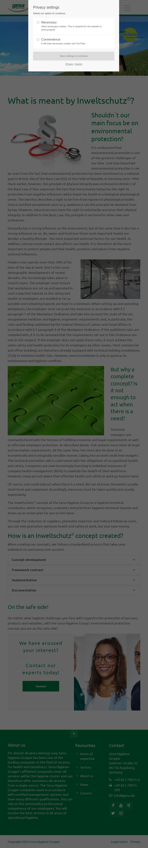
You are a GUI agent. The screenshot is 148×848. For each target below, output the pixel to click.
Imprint (78, 64)
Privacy (69, 64)
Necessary (72, 26)
